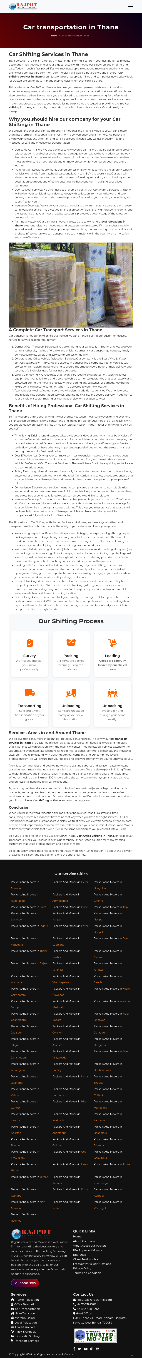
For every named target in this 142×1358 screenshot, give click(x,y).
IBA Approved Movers (87, 1249)
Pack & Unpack (23, 1330)
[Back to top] (132, 1354)
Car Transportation (25, 1307)
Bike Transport (23, 1312)
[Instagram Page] (91, 1348)
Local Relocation (24, 1321)
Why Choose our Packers (89, 1244)
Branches (79, 1253)
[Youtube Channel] (86, 1348)
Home (54, 35)
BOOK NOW (25, 1282)
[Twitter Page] (79, 1348)
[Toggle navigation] (130, 6)
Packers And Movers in (25, 885)
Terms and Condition (87, 1271)
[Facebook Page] (74, 1348)
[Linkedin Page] (97, 1348)
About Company (84, 1240)
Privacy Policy (82, 1267)
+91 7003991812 (86, 1303)
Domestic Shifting (25, 1335)
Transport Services (25, 1339)
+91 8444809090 (87, 1307)
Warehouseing (23, 1316)
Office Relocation (24, 1303)
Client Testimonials (86, 1258)
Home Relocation (25, 1298)
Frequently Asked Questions (92, 1262)
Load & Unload (23, 1325)
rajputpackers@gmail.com (94, 1298)
